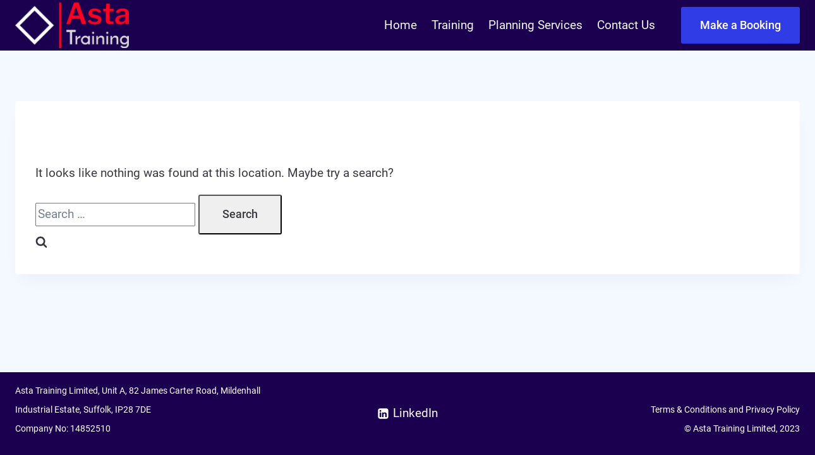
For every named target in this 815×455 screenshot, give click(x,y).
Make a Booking (740, 25)
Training (453, 25)
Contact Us (626, 25)
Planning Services (535, 25)
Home (400, 25)
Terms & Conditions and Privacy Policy (725, 409)
